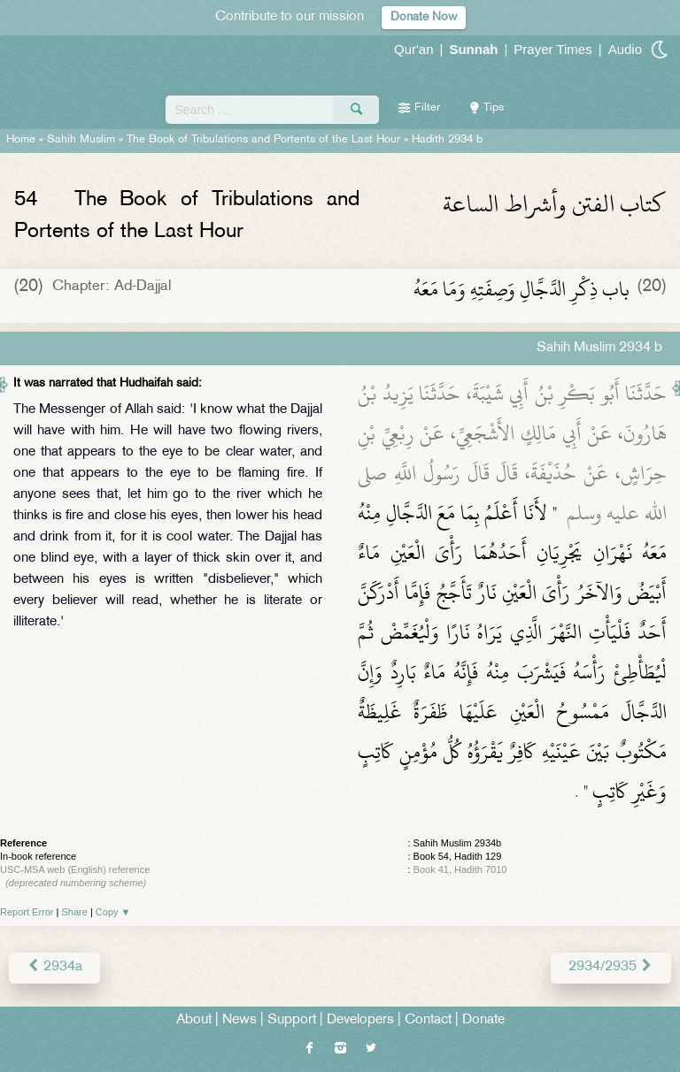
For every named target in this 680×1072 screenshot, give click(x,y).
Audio (625, 49)
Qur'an (414, 49)
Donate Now (423, 17)
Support (291, 1020)
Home (20, 139)
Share (75, 912)
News (239, 1020)
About (194, 1020)
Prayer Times (552, 49)
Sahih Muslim (81, 139)
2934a (54, 967)
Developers (360, 1020)
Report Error (27, 912)
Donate (483, 1020)
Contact (428, 1020)
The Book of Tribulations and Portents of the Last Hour (263, 139)
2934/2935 (610, 967)
